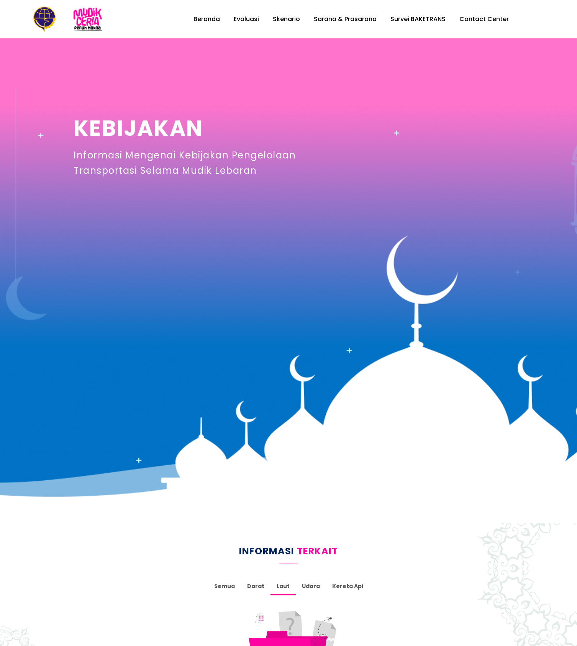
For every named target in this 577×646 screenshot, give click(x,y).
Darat (255, 584)
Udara (311, 584)
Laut (283, 584)
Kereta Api (347, 584)
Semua (224, 584)
